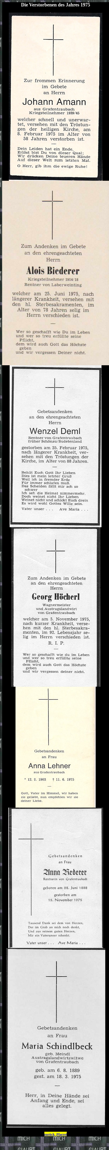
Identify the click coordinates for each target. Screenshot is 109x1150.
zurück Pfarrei (55, 1134)
